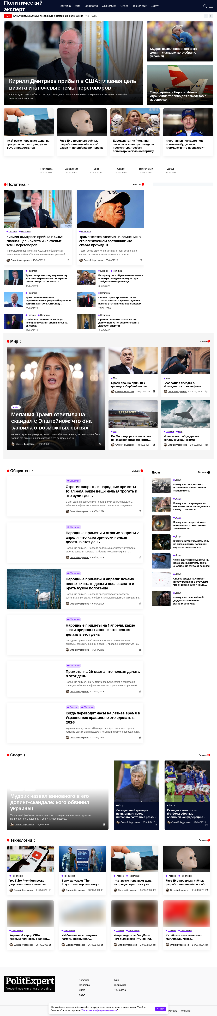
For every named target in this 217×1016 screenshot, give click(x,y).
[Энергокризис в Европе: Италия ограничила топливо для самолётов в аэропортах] (180, 85)
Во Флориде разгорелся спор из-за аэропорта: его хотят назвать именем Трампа (131, 437)
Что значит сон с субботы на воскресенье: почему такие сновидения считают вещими (191, 563)
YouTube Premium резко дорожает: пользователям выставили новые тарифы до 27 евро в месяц (28, 882)
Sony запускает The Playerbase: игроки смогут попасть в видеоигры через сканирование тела (81, 882)
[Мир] (96, 169)
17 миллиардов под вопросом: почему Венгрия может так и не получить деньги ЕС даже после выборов (69, 16)
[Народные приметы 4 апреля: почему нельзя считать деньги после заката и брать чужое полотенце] (34, 589)
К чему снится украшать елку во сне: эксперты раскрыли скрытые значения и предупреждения (191, 544)
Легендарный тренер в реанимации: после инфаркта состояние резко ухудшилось (135, 813)
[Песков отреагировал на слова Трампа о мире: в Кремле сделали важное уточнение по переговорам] (86, 299)
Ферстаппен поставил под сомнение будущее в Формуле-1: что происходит (185, 144)
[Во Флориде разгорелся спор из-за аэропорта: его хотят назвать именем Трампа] (133, 414)
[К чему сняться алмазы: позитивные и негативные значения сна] (161, 485)
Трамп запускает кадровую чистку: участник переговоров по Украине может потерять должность (47, 278)
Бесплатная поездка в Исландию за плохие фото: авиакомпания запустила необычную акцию (183, 384)
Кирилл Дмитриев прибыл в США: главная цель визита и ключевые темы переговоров (72, 84)
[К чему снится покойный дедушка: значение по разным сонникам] (161, 598)
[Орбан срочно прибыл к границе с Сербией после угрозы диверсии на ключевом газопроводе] (133, 360)
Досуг (82, 995)
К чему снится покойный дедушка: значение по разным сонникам (188, 600)
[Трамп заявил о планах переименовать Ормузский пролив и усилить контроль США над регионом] (13, 299)
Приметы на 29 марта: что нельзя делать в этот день (103, 673)
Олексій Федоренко (20, 260)
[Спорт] (121, 169)
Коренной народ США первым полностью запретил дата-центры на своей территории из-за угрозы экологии (30, 937)
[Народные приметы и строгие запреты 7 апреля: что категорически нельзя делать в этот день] (34, 542)
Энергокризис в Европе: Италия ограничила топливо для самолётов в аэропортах (178, 95)
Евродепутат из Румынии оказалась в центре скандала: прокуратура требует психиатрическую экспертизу (134, 146)
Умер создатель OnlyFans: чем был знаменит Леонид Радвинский (132, 937)
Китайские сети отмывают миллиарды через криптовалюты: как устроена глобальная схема (186, 937)
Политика (84, 980)
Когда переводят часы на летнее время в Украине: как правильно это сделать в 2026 (103, 717)
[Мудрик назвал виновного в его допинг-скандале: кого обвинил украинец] (180, 41)
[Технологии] (145, 169)
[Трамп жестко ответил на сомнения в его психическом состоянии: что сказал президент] (110, 209)
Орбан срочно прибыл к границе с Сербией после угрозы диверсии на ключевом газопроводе (132, 384)
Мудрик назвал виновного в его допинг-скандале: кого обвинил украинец (173, 52)
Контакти (185, 1010)
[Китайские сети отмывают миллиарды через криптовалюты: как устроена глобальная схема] (186, 913)
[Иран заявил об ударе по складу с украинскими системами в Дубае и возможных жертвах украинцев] (185, 414)
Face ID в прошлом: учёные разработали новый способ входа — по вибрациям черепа (81, 144)
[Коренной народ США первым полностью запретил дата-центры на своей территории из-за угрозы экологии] (30, 913)
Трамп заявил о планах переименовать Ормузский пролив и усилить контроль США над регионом (48, 300)
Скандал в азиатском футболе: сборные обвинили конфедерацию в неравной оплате (186, 813)
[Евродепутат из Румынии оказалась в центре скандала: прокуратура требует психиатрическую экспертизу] (135, 122)
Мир (116, 980)
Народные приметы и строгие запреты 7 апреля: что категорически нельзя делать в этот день (102, 537)
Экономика (120, 985)
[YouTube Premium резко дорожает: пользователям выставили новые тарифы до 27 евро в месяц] (30, 859)
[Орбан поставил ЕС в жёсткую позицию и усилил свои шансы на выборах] (13, 321)
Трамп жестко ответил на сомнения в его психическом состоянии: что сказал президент (110, 241)
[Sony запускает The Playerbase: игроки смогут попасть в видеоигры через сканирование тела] (82, 859)
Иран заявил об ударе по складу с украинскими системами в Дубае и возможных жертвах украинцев (186, 437)
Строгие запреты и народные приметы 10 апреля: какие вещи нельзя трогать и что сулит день (101, 491)
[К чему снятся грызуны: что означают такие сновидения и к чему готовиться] (161, 504)
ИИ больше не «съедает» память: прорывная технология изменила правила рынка (79, 937)
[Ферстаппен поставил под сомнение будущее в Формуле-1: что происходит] (188, 122)
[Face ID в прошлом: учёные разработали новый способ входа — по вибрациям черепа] (82, 122)
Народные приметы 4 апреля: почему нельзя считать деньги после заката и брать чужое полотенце (100, 583)
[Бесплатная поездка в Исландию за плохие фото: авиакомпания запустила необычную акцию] (185, 360)
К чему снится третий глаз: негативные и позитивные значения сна (189, 525)
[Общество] (71, 169)
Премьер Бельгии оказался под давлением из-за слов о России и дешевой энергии (119, 322)
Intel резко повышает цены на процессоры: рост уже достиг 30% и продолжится (28, 144)
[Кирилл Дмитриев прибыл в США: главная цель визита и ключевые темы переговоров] (73, 63)
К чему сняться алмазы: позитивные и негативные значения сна (189, 487)
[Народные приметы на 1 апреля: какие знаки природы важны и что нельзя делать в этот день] (34, 635)
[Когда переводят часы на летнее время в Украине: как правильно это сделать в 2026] (34, 723)
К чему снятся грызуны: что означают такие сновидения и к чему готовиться (191, 506)
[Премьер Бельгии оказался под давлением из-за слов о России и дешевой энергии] (86, 321)
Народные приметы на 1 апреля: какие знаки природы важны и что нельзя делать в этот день (100, 630)
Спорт (82, 990)
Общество (84, 985)
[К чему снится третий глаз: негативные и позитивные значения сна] (161, 523)
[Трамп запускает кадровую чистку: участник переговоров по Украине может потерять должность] (13, 277)
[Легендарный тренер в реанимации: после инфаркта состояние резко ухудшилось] (136, 781)
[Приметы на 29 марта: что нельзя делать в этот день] (34, 679)
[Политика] (46, 169)
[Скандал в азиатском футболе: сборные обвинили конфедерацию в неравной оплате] (187, 781)
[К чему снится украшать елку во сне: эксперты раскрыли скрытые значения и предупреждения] (161, 542)
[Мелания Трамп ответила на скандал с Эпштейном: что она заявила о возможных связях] (56, 398)
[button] (206, 16)
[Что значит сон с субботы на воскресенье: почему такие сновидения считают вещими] (161, 561)
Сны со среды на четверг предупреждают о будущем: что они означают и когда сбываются (190, 581)
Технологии (120, 990)
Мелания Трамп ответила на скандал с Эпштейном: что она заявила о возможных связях (51, 421)
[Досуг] (170, 169)
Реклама (172, 1010)
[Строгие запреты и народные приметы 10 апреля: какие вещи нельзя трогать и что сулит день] (34, 496)
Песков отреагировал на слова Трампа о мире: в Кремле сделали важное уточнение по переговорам (119, 300)
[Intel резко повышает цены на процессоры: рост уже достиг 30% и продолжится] (29, 122)
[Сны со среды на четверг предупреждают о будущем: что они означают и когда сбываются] (161, 579)
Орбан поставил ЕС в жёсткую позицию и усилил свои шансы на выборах (46, 322)
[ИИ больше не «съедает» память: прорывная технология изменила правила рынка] (82, 913)
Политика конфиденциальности (99, 1010)
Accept (160, 1009)
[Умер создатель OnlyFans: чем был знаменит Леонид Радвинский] (134, 913)
